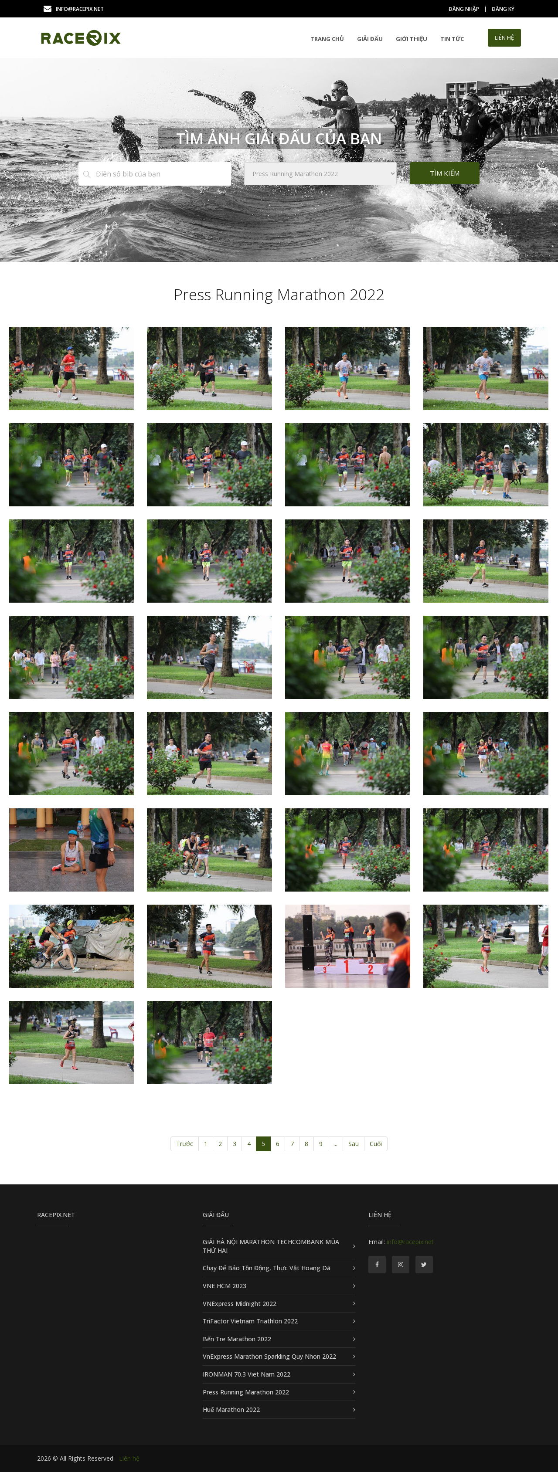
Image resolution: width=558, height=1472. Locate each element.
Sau (353, 1144)
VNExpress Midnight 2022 (239, 1303)
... (335, 1144)
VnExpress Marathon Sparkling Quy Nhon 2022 (269, 1356)
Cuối (376, 1144)
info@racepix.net (74, 9)
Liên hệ (129, 1458)
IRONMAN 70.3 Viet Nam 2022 (246, 1374)
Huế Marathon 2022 (231, 1409)
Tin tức (452, 39)
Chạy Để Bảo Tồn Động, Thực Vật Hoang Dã (266, 1268)
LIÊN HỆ (504, 37)
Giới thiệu (411, 39)
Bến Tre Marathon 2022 (237, 1339)
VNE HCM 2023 (224, 1286)
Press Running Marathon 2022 (246, 1392)
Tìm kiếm (444, 173)
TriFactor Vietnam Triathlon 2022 (250, 1321)
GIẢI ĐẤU (370, 39)
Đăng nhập (464, 9)
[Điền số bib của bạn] (163, 174)
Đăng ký (503, 9)
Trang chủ (327, 39)
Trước (184, 1144)
